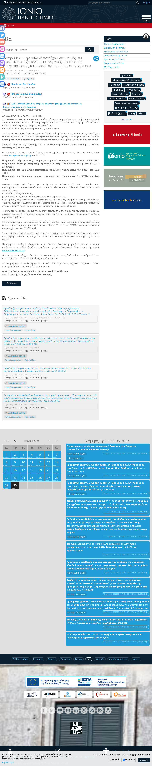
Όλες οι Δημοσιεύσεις (114, 44)
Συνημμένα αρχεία (16, 325)
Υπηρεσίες (65, 659)
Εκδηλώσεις (117, 113)
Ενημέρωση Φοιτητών (114, 47)
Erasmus (119, 89)
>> (57, 440)
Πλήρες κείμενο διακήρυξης (22, 93)
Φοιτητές (100, 659)
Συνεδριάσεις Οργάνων (115, 55)
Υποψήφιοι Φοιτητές (118, 659)
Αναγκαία (116, 759)
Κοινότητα (38, 659)
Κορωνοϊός (137, 93)
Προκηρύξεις (28, 78)
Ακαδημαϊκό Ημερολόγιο (116, 51)
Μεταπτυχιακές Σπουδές (127, 80)
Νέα (12, 26)
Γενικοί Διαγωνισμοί (11, 78)
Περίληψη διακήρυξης (19, 84)
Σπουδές (52, 659)
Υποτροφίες (133, 89)
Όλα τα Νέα (126, 119)
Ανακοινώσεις (137, 98)
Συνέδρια (115, 85)
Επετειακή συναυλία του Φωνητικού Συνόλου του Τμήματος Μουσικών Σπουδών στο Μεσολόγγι (101, 447)
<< (6, 440)
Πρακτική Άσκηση (134, 85)
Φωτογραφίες (75, 458)
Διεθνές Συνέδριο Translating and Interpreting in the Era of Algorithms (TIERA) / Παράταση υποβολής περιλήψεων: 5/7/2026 (107, 621)
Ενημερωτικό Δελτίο (114, 63)
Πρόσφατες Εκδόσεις (114, 59)
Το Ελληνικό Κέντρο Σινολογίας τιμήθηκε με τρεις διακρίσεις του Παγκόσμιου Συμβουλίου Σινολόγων (104, 636)
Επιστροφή (12, 283)
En (146, 2)
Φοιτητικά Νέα (127, 107)
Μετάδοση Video (112, 67)
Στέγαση (142, 113)
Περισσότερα (8, 762)
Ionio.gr (136, 659)
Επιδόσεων (130, 759)
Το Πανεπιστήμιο (20, 659)
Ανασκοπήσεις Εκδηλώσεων (127, 102)
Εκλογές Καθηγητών (121, 93)
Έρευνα (78, 659)
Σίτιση (132, 113)
